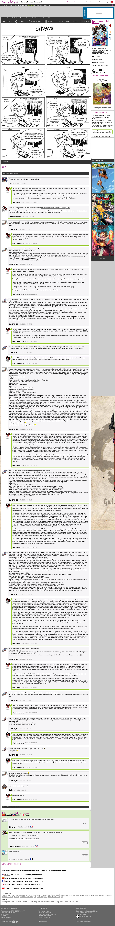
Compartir (21, 21)
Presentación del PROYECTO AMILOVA (13, 911)
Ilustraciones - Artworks (14, 902)
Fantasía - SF (26, 902)
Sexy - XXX (59, 902)
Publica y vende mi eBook (84, 912)
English (16, 815)
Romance (52, 902)
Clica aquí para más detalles (102, 108)
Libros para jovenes (43, 902)
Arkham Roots (64, 895)
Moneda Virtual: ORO (45, 916)
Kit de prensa (5, 914)
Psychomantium (46, 895)
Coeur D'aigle (52, 897)
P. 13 (49, 18)
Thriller (66, 902)
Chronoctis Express (21, 895)
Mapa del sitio (43, 921)
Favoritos (8, 21)
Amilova (4, 895)
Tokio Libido (55, 895)
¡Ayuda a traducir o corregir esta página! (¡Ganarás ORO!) (102, 131)
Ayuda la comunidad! (45, 912)
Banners (3, 916)
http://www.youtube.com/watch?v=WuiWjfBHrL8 (55, 208)
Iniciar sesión (84, 2)
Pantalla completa (36, 21)
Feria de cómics (81, 914)
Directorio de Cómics (12, 18)
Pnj (62, 897)
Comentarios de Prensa (8, 912)
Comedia (33, 902)
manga (22, 18)
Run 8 (45, 897)
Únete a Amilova (72, 2)
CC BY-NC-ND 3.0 (83, 916)
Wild (58, 897)
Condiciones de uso (44, 917)
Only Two (16, 897)
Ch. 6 (44, 18)
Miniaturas (51, 21)
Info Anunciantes (6, 917)
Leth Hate (40, 897)
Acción (28, 18)
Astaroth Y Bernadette (26, 897)
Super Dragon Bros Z (34, 895)
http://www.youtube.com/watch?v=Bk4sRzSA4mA (60, 198)
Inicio (3, 18)
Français (26, 815)
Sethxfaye (95, 895)
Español (7, 815)
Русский (6, 888)
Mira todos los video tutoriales (101, 136)
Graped (101, 895)
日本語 (5, 884)
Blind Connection (86, 895)
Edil (35, 897)
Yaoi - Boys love (73, 902)
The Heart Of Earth (75, 895)
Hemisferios (11, 895)
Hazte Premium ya (44, 5)
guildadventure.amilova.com (100, 65)
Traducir (85, 823)
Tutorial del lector (44, 911)
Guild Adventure (36, 18)
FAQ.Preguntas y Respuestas (47, 914)
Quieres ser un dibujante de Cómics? (87, 911)
